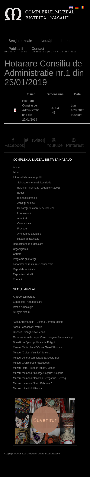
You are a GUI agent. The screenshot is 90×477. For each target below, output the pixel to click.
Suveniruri (45, 421)
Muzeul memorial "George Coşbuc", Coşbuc (38, 373)
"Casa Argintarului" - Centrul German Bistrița (38, 321)
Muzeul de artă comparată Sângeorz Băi (36, 357)
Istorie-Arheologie (23, 307)
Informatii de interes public (28, 177)
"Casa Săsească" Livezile (27, 327)
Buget (20, 192)
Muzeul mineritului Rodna (27, 388)
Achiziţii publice (26, 203)
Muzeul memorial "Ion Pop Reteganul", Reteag (39, 378)
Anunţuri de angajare (29, 233)
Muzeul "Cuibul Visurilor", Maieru (31, 352)
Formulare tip (24, 213)
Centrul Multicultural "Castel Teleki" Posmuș (37, 347)
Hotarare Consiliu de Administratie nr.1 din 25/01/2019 (30, 110)
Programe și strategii (24, 259)
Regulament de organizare (28, 243)
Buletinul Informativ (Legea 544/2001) (38, 187)
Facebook (14, 145)
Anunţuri (22, 218)
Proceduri (22, 228)
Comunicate (68, 51)
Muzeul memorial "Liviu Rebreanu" (32, 383)
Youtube (54, 145)
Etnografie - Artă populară (27, 301)
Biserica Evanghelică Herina (29, 332)
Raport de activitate (28, 238)
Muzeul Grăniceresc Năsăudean (31, 362)
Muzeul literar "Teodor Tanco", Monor (34, 367)
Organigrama (20, 249)
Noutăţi (46, 41)
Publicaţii (16, 49)
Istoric (65, 41)
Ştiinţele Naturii (21, 312)
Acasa (16, 167)
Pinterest (75, 145)
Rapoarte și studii (23, 274)
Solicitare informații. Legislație (34, 182)
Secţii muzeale (20, 41)
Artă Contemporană (24, 296)
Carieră (17, 253)
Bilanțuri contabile (27, 197)
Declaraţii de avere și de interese (36, 208)
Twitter (37, 140)
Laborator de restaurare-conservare (33, 264)
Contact (38, 49)
